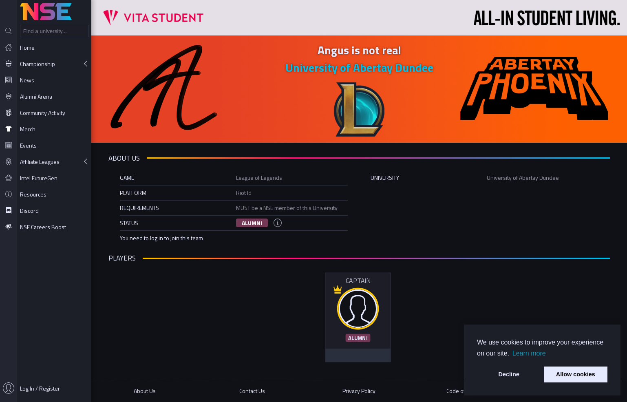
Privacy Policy (358, 391)
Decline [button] (509, 374)
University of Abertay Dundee (359, 67)
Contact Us (252, 391)
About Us (145, 391)
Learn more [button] (529, 353)
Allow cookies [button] (575, 374)
